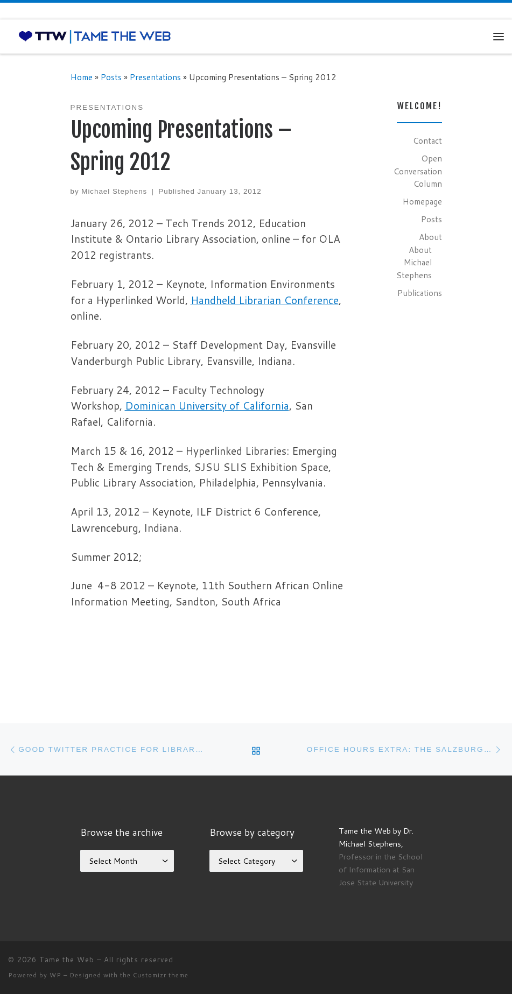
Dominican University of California (207, 405)
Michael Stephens (114, 191)
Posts (111, 77)
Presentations (155, 77)
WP (55, 975)
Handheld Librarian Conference (265, 300)
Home (82, 77)
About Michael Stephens (414, 262)
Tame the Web (66, 959)
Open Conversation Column (418, 170)
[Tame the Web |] (94, 36)
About (430, 237)
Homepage (422, 201)
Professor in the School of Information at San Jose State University (381, 869)
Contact (427, 140)
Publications (419, 293)
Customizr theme (160, 975)
